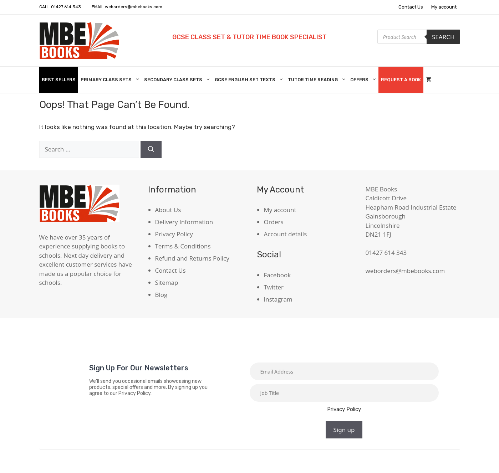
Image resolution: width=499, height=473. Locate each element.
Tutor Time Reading (318, 80)
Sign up (344, 430)
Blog (161, 295)
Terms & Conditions (183, 246)
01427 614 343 (66, 6)
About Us (168, 210)
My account (444, 7)
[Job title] (344, 393)
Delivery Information (184, 222)
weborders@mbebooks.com (133, 6)
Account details (285, 234)
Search (443, 37)
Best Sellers (59, 79)
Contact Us (410, 7)
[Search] (151, 149)
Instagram (278, 299)
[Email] (344, 371)
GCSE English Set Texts (250, 80)
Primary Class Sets (111, 80)
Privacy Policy (174, 234)
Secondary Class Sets (178, 80)
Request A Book (401, 79)
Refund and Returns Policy (192, 258)
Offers (364, 80)
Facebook (277, 275)
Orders (274, 222)
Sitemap (166, 282)
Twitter (274, 287)
